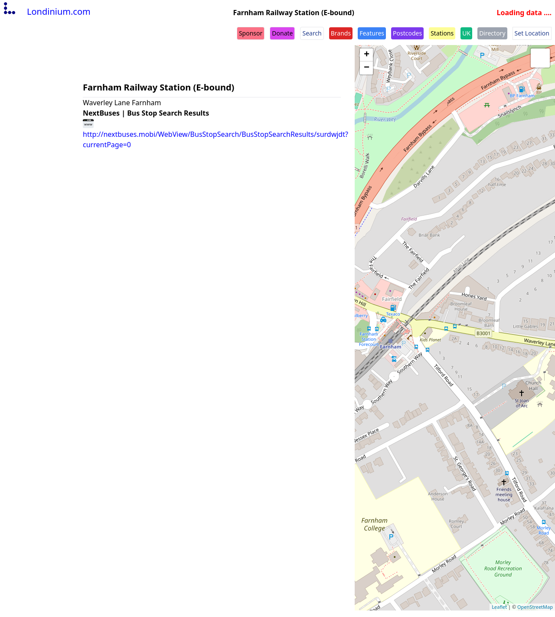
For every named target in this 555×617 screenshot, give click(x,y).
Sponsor (250, 33)
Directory (492, 33)
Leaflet (499, 607)
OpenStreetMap (535, 607)
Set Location (532, 33)
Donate (282, 33)
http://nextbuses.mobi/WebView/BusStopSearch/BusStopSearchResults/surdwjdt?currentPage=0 (215, 133)
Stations (442, 33)
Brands (341, 33)
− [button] (366, 67)
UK (466, 33)
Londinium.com (46, 11)
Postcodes (407, 33)
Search (311, 33)
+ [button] (366, 54)
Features (371, 33)
